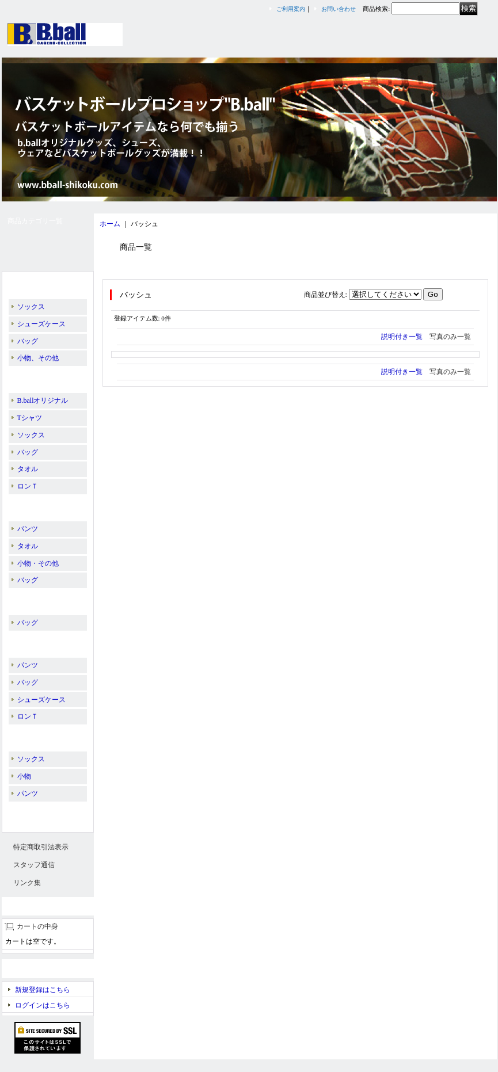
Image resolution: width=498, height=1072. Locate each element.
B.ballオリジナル (40, 283)
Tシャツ (29, 418)
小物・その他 (38, 563)
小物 (24, 776)
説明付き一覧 (402, 337)
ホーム (110, 224)
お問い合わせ (338, 9)
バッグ (27, 341)
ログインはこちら (42, 1005)
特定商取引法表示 (41, 847)
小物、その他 (38, 358)
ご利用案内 (290, 9)
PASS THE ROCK (40, 599)
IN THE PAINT (36, 377)
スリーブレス (35, 812)
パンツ (27, 529)
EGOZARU (30, 735)
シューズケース (41, 324)
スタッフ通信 (34, 865)
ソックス (31, 307)
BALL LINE (34, 505)
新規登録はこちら (42, 990)
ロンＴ (27, 486)
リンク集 (27, 883)
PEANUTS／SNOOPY (47, 642)
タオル (27, 469)
